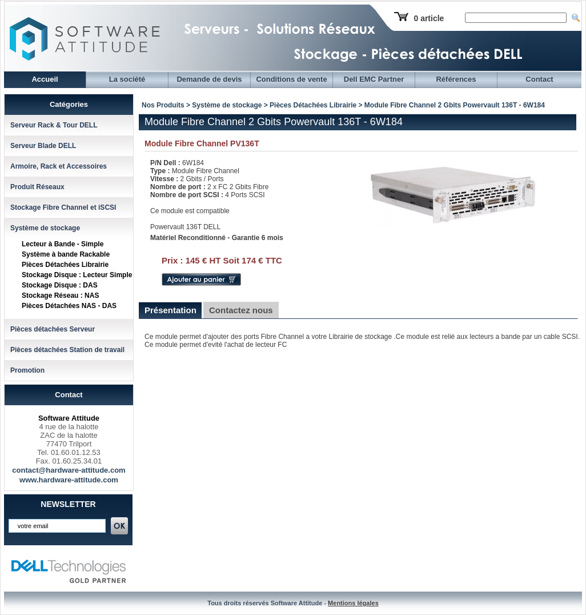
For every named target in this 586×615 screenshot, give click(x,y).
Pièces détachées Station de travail (67, 350)
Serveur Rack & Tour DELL (53, 125)
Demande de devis (209, 79)
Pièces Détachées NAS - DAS (69, 306)
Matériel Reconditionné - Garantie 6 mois (216, 238)
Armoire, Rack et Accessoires (58, 166)
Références (456, 79)
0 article (429, 18)
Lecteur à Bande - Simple (62, 244)
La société (127, 79)
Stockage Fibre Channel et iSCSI (63, 207)
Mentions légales (353, 603)
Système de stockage (45, 228)
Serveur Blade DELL (43, 146)
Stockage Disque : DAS (60, 285)
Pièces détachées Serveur (52, 329)
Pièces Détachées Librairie (65, 265)
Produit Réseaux (37, 187)
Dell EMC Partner (374, 79)
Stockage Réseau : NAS (60, 295)
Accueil (44, 79)
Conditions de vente (291, 79)
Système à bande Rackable (66, 254)
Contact (539, 79)
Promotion (27, 370)
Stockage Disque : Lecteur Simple (77, 275)
